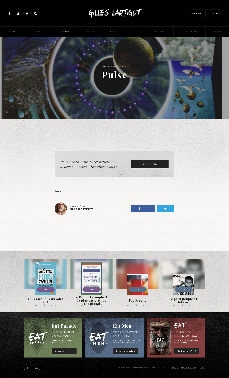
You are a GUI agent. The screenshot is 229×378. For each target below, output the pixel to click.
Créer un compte (126, 351)
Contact (174, 367)
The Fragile (137, 300)
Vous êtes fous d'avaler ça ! (45, 300)
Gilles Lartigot (114, 13)
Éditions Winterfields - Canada (137, 368)
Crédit (202, 367)
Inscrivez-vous (150, 164)
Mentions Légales (188, 367)
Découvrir (64, 351)
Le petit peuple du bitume (183, 300)
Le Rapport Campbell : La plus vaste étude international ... (91, 300)
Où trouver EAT (187, 351)
